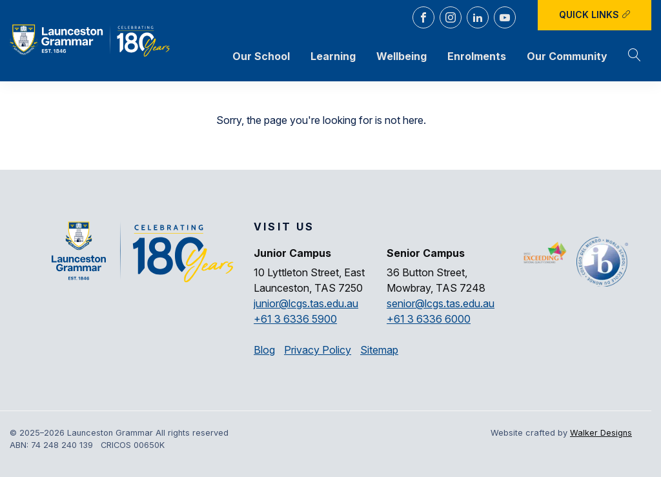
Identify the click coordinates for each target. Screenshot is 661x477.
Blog (264, 349)
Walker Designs (601, 433)
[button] (634, 56)
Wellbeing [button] (401, 56)
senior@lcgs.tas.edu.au (440, 303)
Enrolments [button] (476, 56)
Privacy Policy (317, 349)
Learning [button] (333, 56)
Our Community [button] (567, 56)
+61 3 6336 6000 (429, 318)
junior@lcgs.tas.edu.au (306, 303)
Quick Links (595, 14)
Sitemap (379, 349)
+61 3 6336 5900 (295, 318)
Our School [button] (261, 56)
